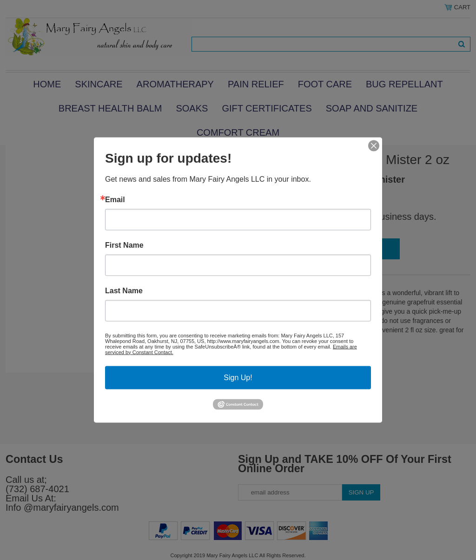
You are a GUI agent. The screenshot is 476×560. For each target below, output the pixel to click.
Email (115, 199)
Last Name (124, 290)
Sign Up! (238, 377)
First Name (124, 245)
